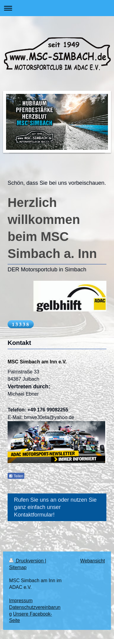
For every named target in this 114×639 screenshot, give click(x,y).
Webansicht (92, 560)
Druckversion (27, 560)
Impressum (21, 600)
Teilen (16, 476)
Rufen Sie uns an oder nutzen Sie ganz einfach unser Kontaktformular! (55, 507)
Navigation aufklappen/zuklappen (57, 8)
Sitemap (17, 567)
